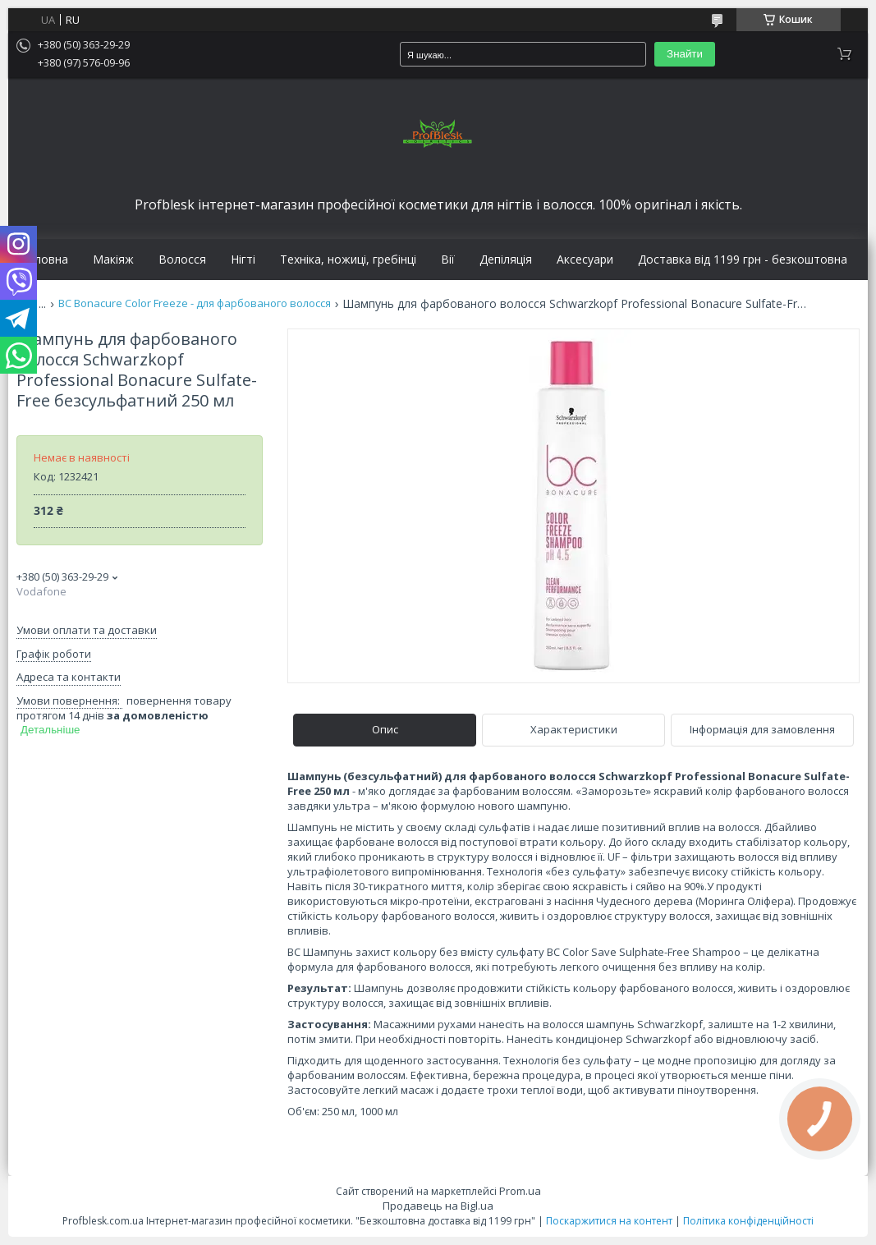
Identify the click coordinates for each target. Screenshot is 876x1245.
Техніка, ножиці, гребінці (348, 259)
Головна (44, 259)
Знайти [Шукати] (685, 54)
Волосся (182, 259)
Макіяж (113, 259)
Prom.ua (520, 1190)
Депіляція (505, 259)
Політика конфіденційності (748, 1221)
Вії (448, 259)
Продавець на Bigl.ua (438, 1205)
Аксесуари (585, 259)
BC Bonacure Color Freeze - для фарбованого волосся (194, 303)
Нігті (243, 259)
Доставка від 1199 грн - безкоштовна (742, 259)
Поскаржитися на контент (609, 1221)
